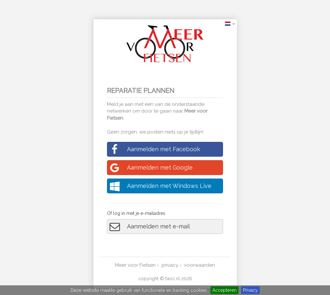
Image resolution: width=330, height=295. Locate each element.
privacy (169, 265)
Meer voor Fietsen (135, 265)
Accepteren (224, 290)
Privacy (250, 290)
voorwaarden (199, 265)
